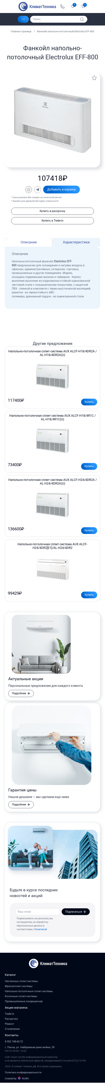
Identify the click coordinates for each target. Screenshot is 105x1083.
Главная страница (21, 31)
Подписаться (75, 912)
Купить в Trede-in (52, 220)
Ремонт (9, 1024)
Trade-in (9, 1014)
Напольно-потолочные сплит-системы (29, 991)
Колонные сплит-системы (21, 996)
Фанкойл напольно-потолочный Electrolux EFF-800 (65, 31)
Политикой (40, 929)
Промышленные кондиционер (24, 1001)
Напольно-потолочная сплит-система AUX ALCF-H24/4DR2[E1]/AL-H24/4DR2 (53, 546)
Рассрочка (11, 1019)
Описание (29, 242)
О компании (12, 1029)
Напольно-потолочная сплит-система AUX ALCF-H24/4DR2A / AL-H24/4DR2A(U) (52, 482)
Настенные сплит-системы (21, 981)
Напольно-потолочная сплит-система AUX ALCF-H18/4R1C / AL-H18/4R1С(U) (52, 417)
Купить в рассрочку (52, 211)
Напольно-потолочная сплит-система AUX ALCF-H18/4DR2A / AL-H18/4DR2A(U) (52, 353)
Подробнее (21, 693)
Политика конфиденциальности (23, 1072)
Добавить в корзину (61, 189)
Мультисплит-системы (19, 986)
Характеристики (76, 242)
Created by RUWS (17, 1078)
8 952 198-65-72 (14, 1041)
